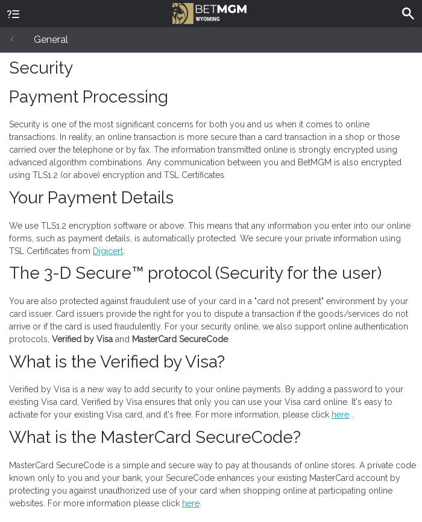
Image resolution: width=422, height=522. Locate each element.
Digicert (108, 251)
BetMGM (209, 12)
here (340, 414)
